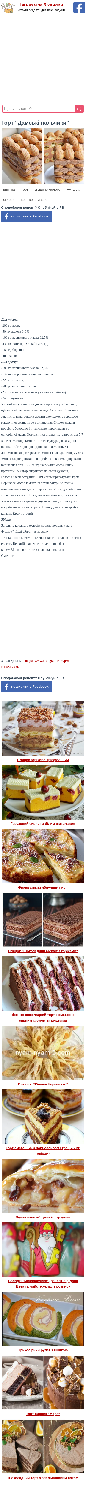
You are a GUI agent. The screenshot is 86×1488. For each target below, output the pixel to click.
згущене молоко (47, 189)
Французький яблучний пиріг (43, 887)
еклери (8, 200)
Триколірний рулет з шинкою (43, 1350)
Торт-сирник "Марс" (43, 1414)
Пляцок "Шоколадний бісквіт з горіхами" (43, 951)
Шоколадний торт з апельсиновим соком (43, 1478)
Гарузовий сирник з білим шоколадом (43, 823)
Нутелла (73, 189)
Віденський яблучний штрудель (43, 1217)
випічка (9, 189)
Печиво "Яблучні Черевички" (43, 1084)
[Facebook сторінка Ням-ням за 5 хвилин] (79, 4)
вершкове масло (34, 200)
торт (24, 189)
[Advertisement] (43, 59)
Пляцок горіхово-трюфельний (43, 760)
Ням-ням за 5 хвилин (41, 5)
